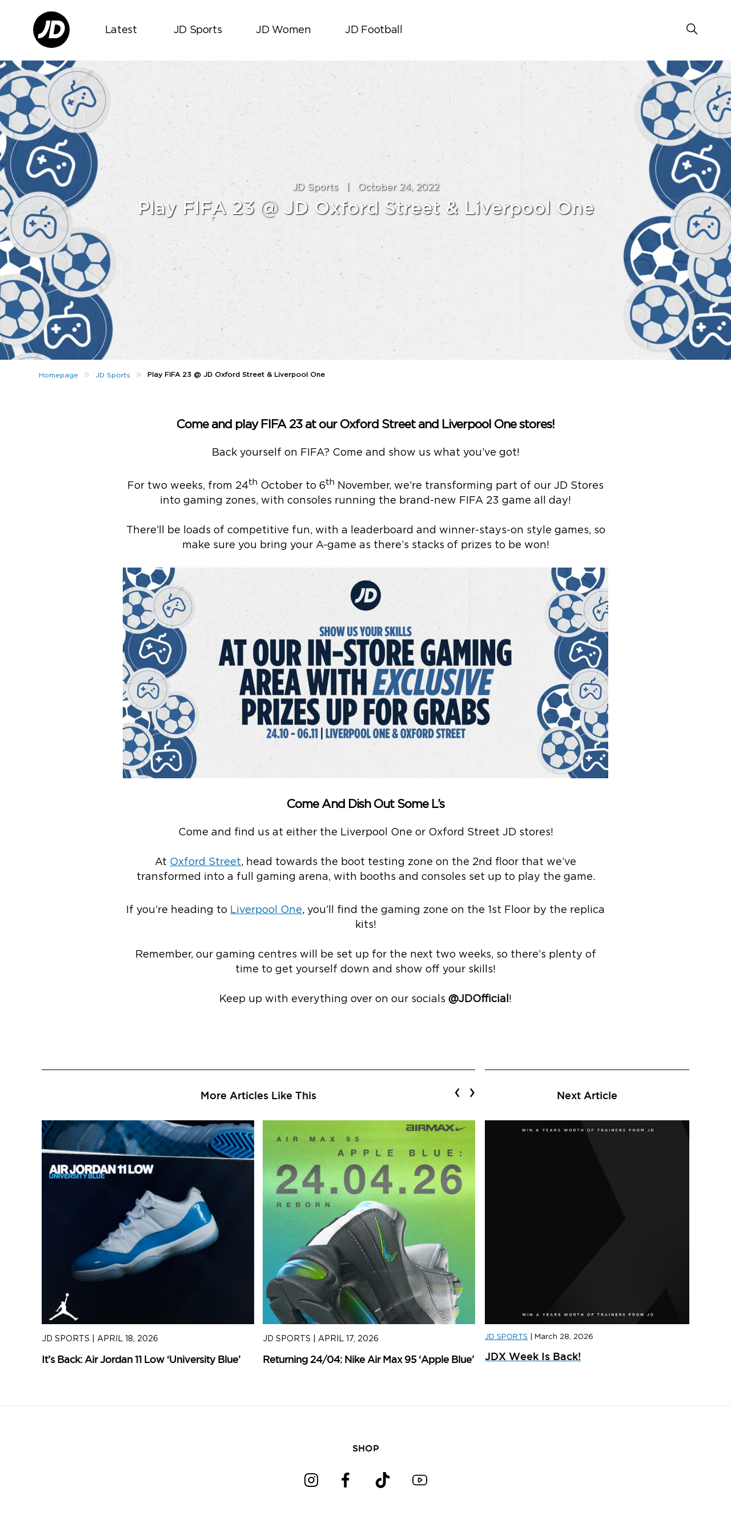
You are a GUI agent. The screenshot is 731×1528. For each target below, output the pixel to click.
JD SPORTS (506, 1337)
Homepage (58, 375)
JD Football (373, 30)
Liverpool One (266, 910)
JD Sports (198, 30)
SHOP (365, 1448)
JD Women (283, 30)
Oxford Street (205, 862)
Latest (121, 30)
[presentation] (457, 1092)
